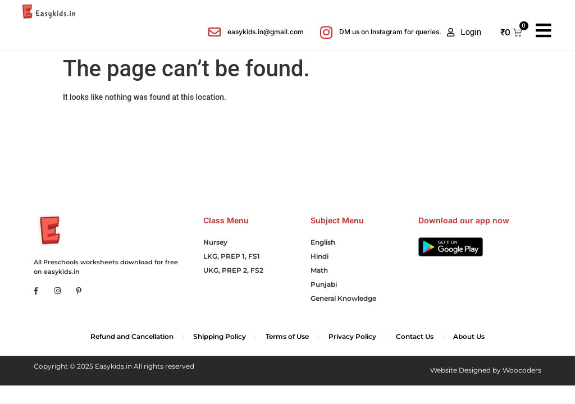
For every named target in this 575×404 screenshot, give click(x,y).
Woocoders (522, 370)
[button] (464, 32)
